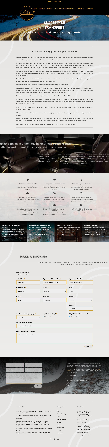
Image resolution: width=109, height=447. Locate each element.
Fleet (56, 8)
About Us (81, 8)
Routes (59, 430)
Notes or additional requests (25, 331)
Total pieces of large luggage (25, 314)
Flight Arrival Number (76, 279)
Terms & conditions (82, 422)
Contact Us (60, 433)
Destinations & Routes (66, 8)
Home (35, 8)
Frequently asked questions (84, 419)
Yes (49, 316)
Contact (90, 8)
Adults (71, 296)
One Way (19, 275)
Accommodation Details (24, 322)
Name (71, 288)
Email (18, 296)
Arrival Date (20, 279)
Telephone (46, 296)
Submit (88, 346)
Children (71, 305)
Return (26, 275)
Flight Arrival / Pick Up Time (51, 279)
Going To (45, 288)
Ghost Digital (86, 435)
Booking (42, 8)
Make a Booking (61, 414)
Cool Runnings (84, 429)
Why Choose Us (61, 419)
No (44, 316)
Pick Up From (20, 288)
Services (49, 8)
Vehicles (59, 422)
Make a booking (54, 1)
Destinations (60, 427)
